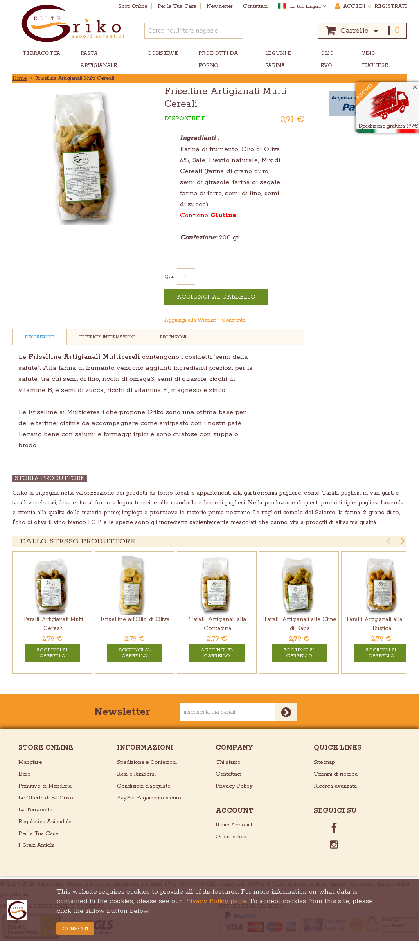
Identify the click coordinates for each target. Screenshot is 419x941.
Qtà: (169, 276)
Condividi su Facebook (282, 320)
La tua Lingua (308, 6)
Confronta (234, 320)
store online (45, 747)
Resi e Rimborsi (136, 774)
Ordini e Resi (232, 836)
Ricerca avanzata (335, 786)
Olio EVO (327, 59)
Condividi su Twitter (298, 320)
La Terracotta (35, 809)
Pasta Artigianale (99, 59)
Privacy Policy (234, 786)
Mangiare (30, 762)
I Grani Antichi (36, 845)
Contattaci (228, 774)
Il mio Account (234, 825)
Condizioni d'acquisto (144, 786)
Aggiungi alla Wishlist (190, 320)
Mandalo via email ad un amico (266, 320)
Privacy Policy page (215, 901)
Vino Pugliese (375, 59)
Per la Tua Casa (38, 833)
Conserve (162, 53)
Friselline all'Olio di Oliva (135, 619)
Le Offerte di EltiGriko (45, 798)
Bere (24, 774)
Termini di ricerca (336, 774)
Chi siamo (228, 762)
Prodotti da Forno (218, 59)
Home (19, 78)
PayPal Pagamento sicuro (149, 798)
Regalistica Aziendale (44, 821)
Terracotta (41, 53)
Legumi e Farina (278, 59)
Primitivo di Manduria (45, 786)
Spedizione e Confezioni (147, 762)
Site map (324, 762)
